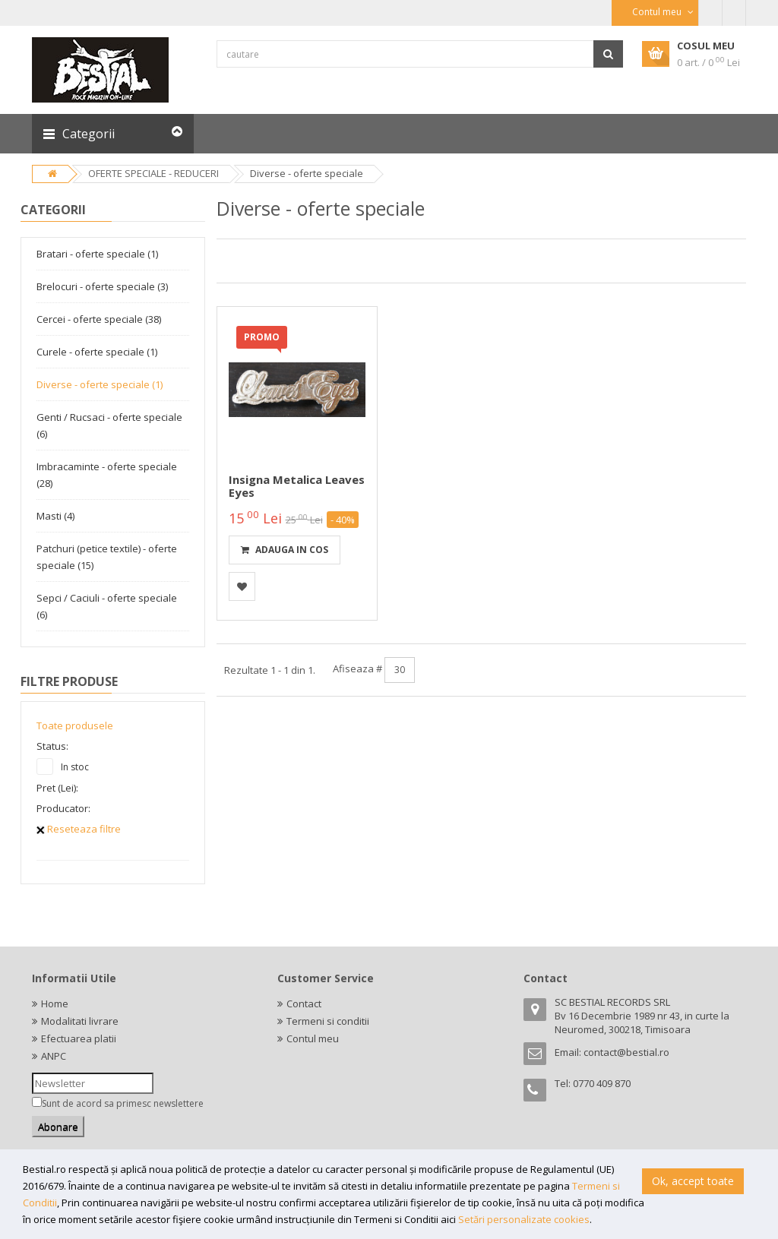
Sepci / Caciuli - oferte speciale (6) (106, 606)
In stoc (75, 766)
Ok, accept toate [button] (693, 1181)
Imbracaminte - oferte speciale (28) (106, 475)
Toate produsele (74, 725)
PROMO (262, 336)
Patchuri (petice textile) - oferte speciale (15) (106, 557)
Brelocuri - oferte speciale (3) (102, 286)
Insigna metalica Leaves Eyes (297, 486)
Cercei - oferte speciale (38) (98, 319)
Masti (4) (55, 516)
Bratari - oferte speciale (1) (97, 254)
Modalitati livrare (80, 1021)
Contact (303, 1003)
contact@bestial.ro (626, 1052)
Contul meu (312, 1038)
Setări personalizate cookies (524, 1219)
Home (54, 1003)
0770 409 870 (602, 1083)
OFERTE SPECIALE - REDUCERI (153, 173)
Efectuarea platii (78, 1038)
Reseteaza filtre (78, 829)
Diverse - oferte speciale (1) (99, 384)
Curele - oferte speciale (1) (96, 352)
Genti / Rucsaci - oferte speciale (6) (109, 425)
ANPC (53, 1056)
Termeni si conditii (327, 1021)
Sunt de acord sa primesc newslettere (123, 1103)
